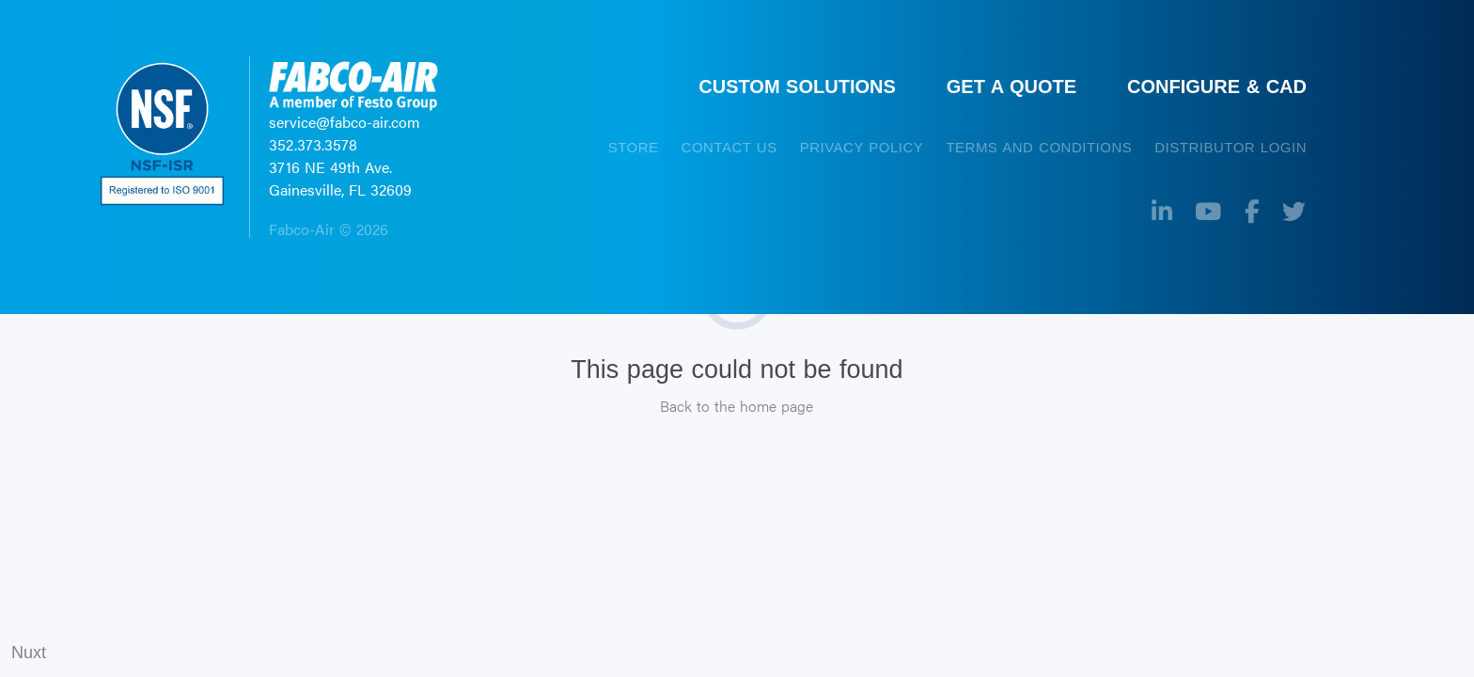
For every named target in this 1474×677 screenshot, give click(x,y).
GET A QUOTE (1011, 86)
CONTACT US (729, 147)
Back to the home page (736, 406)
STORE (633, 147)
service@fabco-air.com (344, 122)
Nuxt (28, 652)
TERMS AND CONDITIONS (1039, 147)
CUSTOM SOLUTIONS (797, 86)
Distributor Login (1230, 147)
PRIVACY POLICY (862, 147)
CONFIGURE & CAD (1217, 86)
